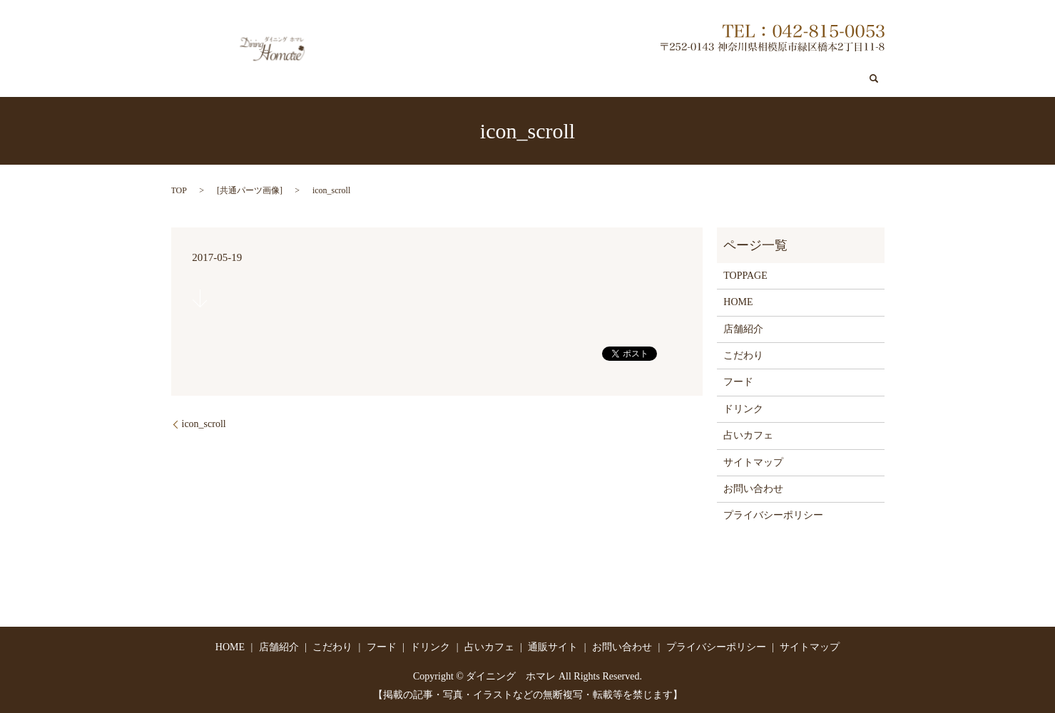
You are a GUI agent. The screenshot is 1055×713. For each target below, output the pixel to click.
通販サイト (754, 78)
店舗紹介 (469, 78)
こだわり (525, 78)
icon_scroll (204, 423)
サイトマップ (753, 461)
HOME (738, 302)
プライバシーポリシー (773, 515)
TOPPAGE (745, 275)
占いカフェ (688, 78)
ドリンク (627, 78)
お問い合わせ (825, 78)
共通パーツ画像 (250, 190)
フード (576, 78)
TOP (179, 190)
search (874, 78)
